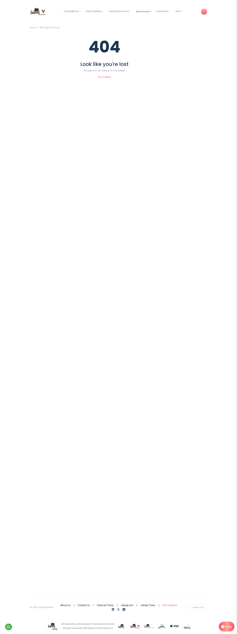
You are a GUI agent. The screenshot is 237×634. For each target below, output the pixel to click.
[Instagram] (118, 609)
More (178, 11)
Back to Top (196, 607)
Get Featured (169, 605)
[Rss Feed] (124, 609)
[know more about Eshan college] (174, 625)
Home (33, 27)
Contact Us (84, 605)
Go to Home (104, 77)
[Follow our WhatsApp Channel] (8, 627)
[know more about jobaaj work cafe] (187, 625)
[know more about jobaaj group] (52, 625)
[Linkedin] (113, 609)
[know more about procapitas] (161, 625)
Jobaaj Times (147, 605)
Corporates (162, 11)
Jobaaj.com (127, 605)
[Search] (204, 12)
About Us (65, 605)
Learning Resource (119, 11)
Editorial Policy (105, 605)
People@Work (71, 11)
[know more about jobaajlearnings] (149, 625)
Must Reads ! (143, 11)
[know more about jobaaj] (121, 625)
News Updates (94, 11)
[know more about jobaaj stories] (135, 625)
